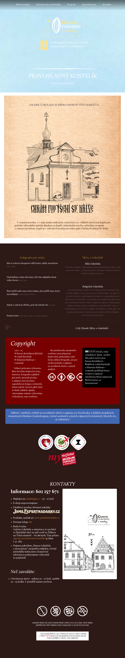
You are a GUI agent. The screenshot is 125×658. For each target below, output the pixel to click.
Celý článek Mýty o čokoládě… (92, 328)
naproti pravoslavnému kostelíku (29, 538)
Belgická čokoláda (92, 286)
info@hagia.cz (33, 499)
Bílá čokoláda (92, 264)
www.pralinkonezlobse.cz (46, 518)
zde (30, 522)
